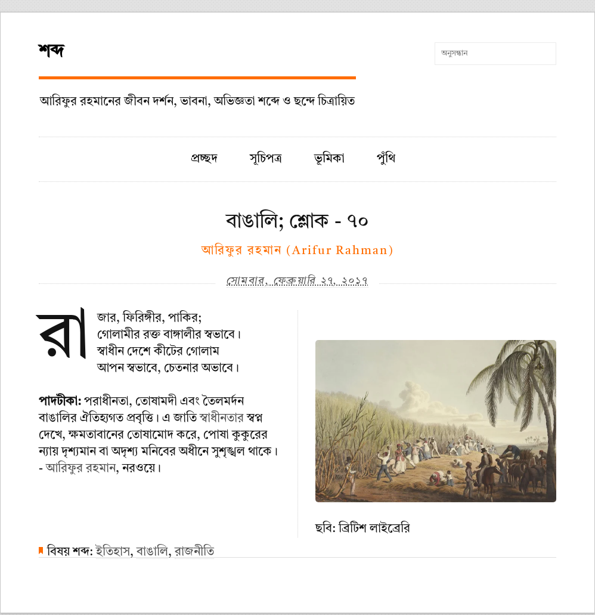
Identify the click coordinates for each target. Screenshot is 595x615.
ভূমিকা (329, 159)
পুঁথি (386, 159)
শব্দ (51, 52)
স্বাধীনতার (222, 419)
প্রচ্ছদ (204, 159)
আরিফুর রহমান (81, 469)
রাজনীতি (194, 552)
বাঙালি (152, 552)
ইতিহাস (113, 552)
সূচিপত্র (266, 159)
